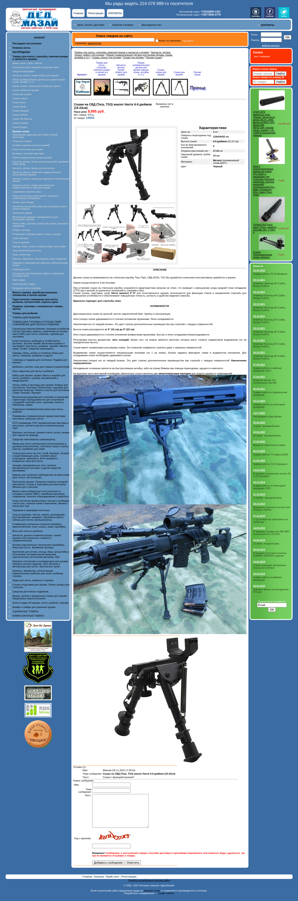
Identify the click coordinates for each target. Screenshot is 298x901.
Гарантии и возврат (123, 25)
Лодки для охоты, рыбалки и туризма (33, 580)
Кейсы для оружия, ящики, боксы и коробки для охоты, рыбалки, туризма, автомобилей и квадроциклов (39, 378)
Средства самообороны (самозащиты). (34, 439)
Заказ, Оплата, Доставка (90, 25)
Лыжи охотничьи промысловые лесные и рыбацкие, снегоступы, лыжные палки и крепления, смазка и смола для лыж (41, 503)
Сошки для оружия (22, 94)
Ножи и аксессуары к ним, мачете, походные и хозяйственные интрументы (36, 197)
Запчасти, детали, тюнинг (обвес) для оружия (35, 75)
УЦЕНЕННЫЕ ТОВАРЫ (26, 611)
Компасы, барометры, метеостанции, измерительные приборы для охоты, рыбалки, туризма (38, 573)
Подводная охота (21, 269)
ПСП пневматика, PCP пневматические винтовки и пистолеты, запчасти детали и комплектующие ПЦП (41, 425)
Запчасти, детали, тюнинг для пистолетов (34, 168)
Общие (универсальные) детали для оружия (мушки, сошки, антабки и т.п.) (141, 69)
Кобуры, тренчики (21, 230)
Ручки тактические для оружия (28, 149)
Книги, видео (19, 280)
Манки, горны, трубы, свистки (27, 63)
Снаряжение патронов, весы (27, 192)
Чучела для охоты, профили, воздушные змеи (36, 67)
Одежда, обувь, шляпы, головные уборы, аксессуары (39, 246)
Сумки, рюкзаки (20, 238)
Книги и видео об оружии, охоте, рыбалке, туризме (41, 602)
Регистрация (95, 13)
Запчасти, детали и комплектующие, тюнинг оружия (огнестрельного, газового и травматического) (37, 538)
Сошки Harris (19, 102)
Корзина (99, 883)
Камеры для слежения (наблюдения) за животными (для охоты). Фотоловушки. (41, 476)
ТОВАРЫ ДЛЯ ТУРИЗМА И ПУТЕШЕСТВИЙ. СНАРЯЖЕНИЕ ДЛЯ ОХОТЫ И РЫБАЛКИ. (37, 323)
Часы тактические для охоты (27, 250)
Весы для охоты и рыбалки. (28, 531)
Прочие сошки (153, 57)
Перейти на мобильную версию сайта (149, 886)
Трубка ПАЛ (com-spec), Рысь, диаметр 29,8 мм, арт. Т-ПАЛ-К (265, 228)
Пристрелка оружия (22, 213)
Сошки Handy (19, 106)
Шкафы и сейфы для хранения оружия (34, 607)
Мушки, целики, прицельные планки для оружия (37, 86)
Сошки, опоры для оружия (26, 90)
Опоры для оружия (22, 141)
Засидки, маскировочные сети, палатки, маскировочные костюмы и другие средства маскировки (37, 468)
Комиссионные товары (24, 284)
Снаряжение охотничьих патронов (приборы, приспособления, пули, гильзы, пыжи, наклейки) (39, 525)
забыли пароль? (271, 45)
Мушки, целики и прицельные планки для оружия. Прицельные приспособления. (40, 597)
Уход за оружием (21, 242)
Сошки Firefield (20, 115)
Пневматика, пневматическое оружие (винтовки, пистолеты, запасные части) (39, 417)
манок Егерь (94, 43)
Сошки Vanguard (21, 111)
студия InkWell (166, 899)
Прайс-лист (113, 883)
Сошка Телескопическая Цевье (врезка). (262, 254)
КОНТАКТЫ (115, 13)
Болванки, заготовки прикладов (28, 153)
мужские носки (152, 897)
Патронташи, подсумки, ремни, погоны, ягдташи (37, 234)
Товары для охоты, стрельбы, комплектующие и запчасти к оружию (111, 52)
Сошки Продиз (20, 127)
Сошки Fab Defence (22, 119)
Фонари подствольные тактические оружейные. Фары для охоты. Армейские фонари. (39, 546)
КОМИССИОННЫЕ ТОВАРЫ (28, 615)
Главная (78, 13)
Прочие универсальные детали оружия (32, 157)
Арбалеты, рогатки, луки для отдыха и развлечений (41, 366)
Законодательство (151, 25)
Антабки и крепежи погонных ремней (31, 145)
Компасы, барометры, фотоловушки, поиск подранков (40, 259)
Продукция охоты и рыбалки (27, 288)
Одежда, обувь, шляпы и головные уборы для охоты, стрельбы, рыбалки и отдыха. (38, 354)
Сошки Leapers (20, 98)
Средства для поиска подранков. (31, 591)
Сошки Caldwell (20, 123)
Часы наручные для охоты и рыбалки (33, 371)
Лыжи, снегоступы (22, 255)
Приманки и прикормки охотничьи (31, 510)
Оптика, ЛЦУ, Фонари (23, 202)
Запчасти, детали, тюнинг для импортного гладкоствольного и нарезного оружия (34, 186)
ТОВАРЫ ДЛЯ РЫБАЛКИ (26, 317)
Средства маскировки (23, 71)
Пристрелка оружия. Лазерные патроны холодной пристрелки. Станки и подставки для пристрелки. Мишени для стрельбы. (40, 484)
